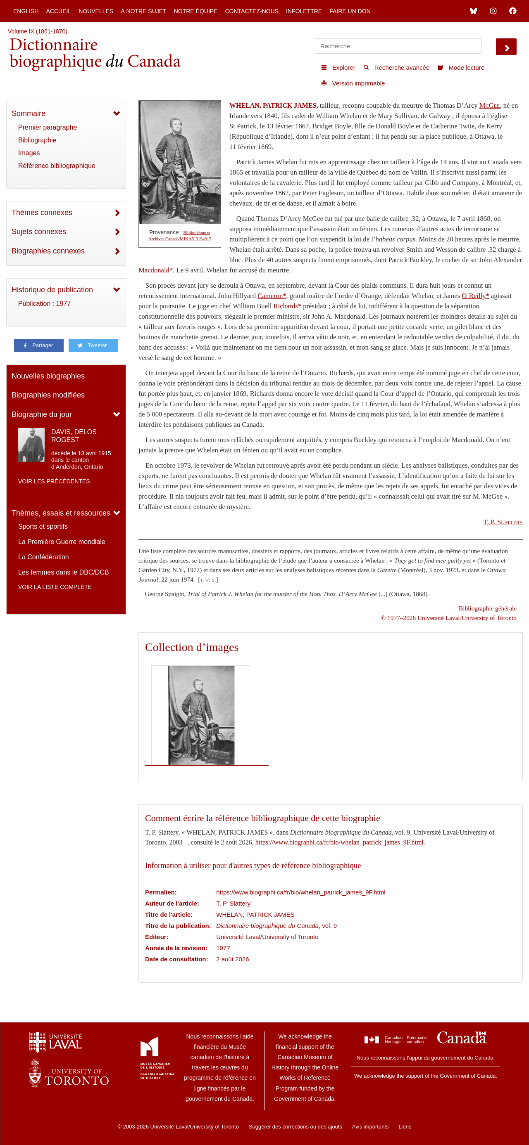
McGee (489, 105)
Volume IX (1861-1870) (37, 31)
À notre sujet (143, 11)
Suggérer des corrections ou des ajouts (295, 1127)
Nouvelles (96, 11)
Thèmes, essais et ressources (61, 513)
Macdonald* (155, 270)
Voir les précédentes (54, 481)
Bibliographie (37, 140)
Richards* (288, 306)
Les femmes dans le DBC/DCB (63, 572)
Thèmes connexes (42, 212)
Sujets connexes (39, 231)
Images (29, 152)
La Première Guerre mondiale (61, 541)
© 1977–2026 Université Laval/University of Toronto (449, 617)
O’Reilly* (475, 296)
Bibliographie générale (488, 608)
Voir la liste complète (55, 587)
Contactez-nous (252, 11)
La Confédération (43, 557)
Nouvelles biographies (48, 376)
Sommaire (28, 113)
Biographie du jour (42, 414)
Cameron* (271, 296)
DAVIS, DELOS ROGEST (74, 435)
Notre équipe (196, 11)
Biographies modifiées (48, 395)
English (25, 11)
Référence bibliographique (56, 165)
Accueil (58, 11)
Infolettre (304, 11)
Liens (404, 1127)
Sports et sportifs (43, 526)
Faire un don (350, 11)
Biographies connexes (48, 251)
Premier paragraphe (47, 127)
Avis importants (370, 1127)
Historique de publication (52, 290)
